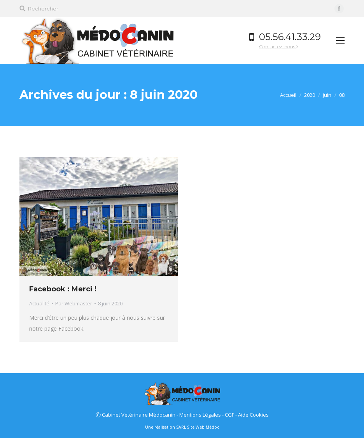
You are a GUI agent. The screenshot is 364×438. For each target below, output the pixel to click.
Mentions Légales (200, 414)
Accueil (288, 94)
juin (327, 94)
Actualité (39, 303)
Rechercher (43, 8)
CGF (229, 414)
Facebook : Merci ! (62, 289)
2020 (309, 94)
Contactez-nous (276, 46)
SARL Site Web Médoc (197, 427)
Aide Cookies (253, 414)
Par (73, 303)
